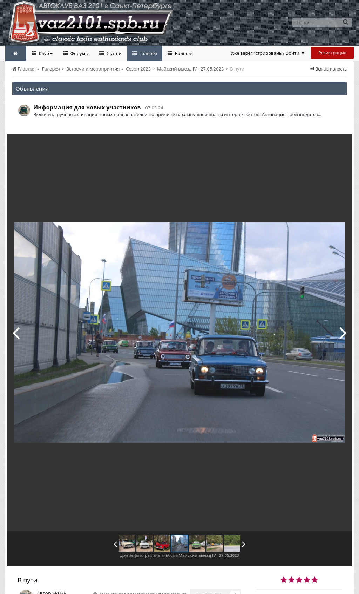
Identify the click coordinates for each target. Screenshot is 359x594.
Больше (183, 53)
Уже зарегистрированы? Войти (268, 53)
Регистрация (332, 52)
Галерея (147, 53)
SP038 (59, 577)
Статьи (113, 53)
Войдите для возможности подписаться (142, 578)
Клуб (45, 53)
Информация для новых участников (87, 107)
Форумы (79, 53)
